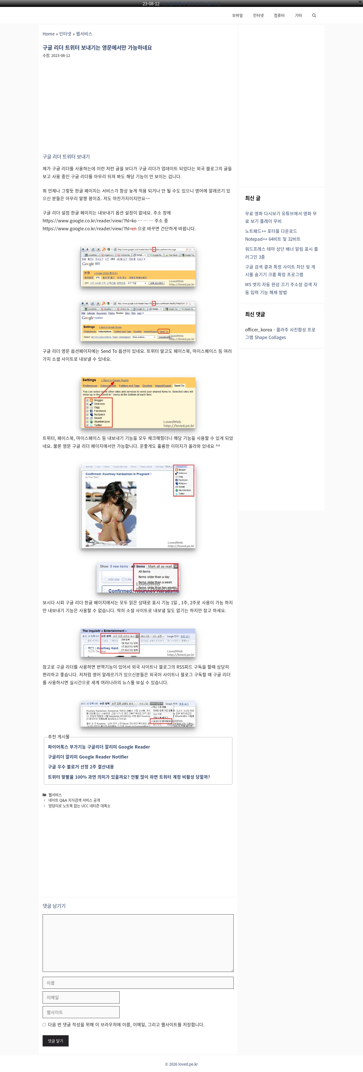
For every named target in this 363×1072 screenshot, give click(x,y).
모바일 (237, 15)
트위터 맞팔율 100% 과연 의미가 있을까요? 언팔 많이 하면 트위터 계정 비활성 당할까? (129, 777)
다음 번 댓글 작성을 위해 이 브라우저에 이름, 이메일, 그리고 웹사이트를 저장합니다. (126, 1024)
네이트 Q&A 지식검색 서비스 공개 (74, 800)
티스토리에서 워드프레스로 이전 (190, 3)
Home (49, 33)
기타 (298, 15)
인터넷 (258, 15)
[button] (314, 15)
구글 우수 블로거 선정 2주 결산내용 (81, 766)
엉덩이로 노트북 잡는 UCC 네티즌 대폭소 (79, 805)
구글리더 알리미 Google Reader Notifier (88, 756)
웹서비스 (84, 33)
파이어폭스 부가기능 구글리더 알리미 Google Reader (99, 746)
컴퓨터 (279, 15)
